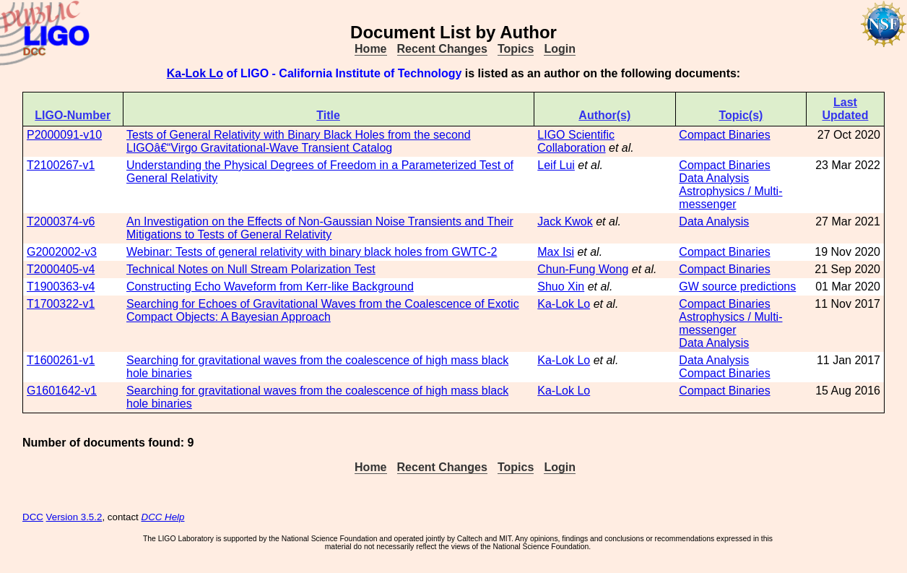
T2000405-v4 (61, 269)
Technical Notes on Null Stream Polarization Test (251, 269)
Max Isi (555, 252)
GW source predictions (737, 286)
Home (370, 49)
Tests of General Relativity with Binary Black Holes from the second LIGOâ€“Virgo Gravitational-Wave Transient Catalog (298, 141)
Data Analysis (714, 178)
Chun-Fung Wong (582, 269)
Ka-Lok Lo (195, 73)
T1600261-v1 (61, 360)
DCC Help (163, 517)
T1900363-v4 (61, 286)
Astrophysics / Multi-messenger (730, 197)
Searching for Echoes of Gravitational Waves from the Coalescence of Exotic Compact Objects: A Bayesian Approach (322, 310)
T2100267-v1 (61, 165)
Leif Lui (556, 165)
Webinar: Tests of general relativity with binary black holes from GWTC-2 (311, 252)
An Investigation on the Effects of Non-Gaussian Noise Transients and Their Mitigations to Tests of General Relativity (319, 228)
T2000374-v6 (61, 221)
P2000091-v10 (64, 135)
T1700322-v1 (61, 304)
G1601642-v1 (62, 390)
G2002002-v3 (62, 252)
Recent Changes (442, 49)
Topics (516, 49)
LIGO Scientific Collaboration (576, 141)
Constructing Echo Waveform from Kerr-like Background (270, 286)
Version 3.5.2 (74, 517)
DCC (32, 517)
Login (560, 49)
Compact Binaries (724, 135)
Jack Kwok (564, 221)
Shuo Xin (560, 286)
